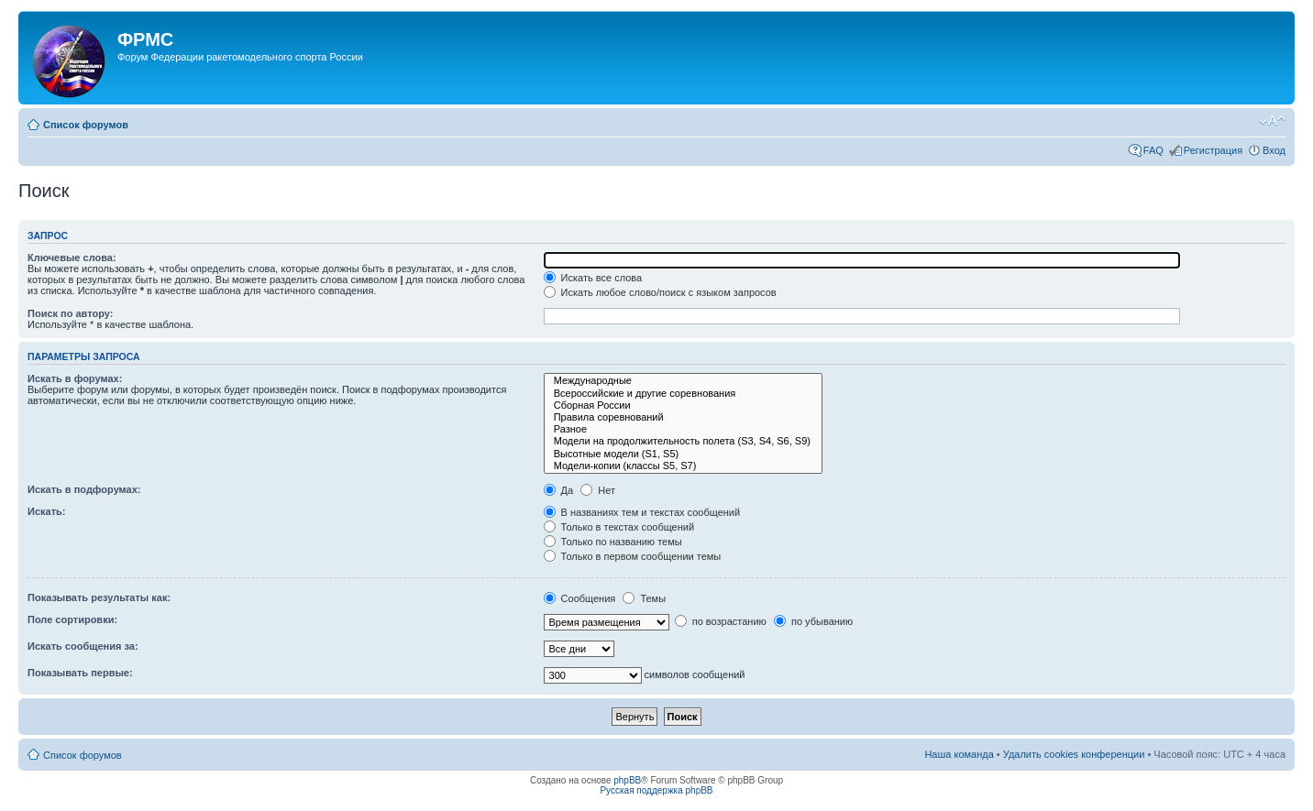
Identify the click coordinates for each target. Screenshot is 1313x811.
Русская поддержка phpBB (656, 790)
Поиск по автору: (70, 313)
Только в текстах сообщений (619, 526)
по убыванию (813, 621)
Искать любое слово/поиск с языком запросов (660, 292)
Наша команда (958, 754)
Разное (683, 429)
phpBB (627, 780)
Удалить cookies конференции (1074, 754)
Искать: (46, 511)
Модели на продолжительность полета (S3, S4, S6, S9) (683, 441)
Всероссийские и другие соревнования (683, 394)
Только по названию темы (613, 541)
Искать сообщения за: (83, 646)
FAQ (1153, 150)
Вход (1274, 150)
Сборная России (683, 405)
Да (559, 490)
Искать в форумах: (75, 378)
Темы (644, 598)
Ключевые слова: (72, 257)
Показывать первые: (80, 672)
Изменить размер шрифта (1272, 121)
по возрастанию (721, 621)
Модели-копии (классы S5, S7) (683, 466)
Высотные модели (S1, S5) (683, 454)
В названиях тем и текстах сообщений (642, 512)
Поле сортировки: (72, 619)
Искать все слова (593, 277)
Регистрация (1213, 150)
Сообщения (580, 598)
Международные (683, 381)
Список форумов (85, 124)
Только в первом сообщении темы (633, 556)
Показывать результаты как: (99, 597)
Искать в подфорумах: (84, 489)
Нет (597, 490)
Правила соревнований (683, 417)
